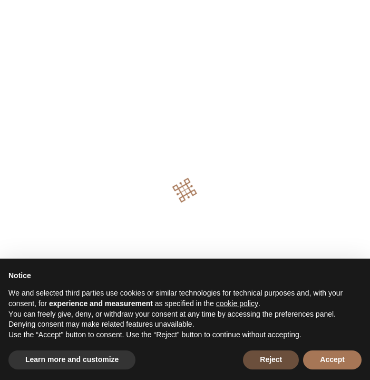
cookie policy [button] (237, 303)
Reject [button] (271, 359)
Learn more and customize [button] (72, 359)
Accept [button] (332, 359)
